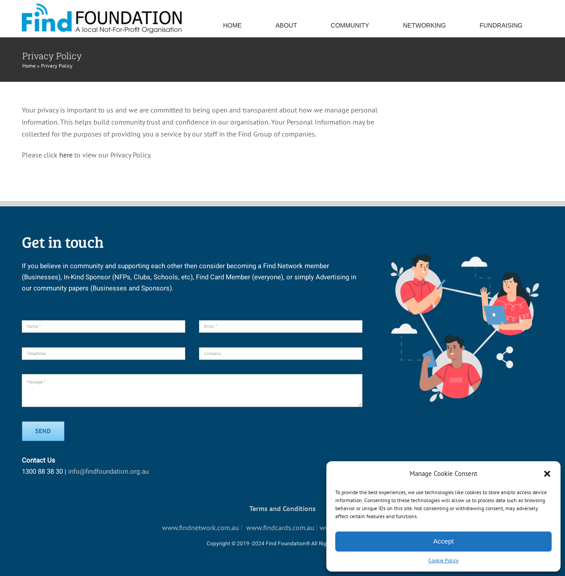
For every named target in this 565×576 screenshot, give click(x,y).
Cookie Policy (443, 560)
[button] (547, 473)
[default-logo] (102, 5)
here (66, 154)
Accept (443, 541)
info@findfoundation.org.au (108, 471)
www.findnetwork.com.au (200, 527)
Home (29, 65)
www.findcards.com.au (280, 527)
